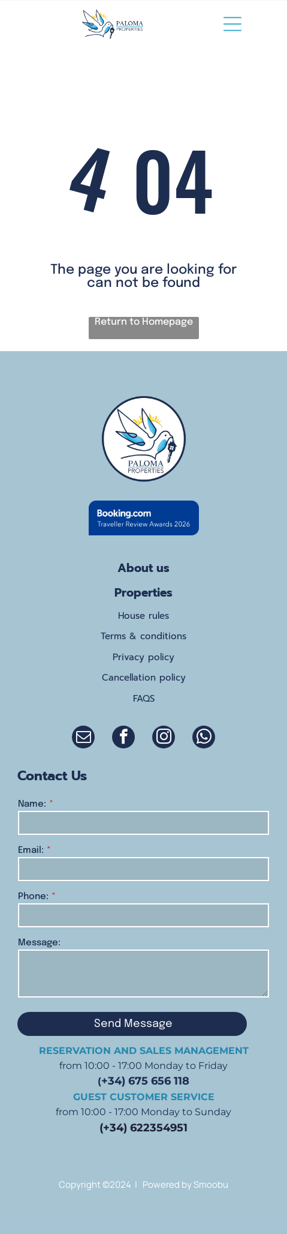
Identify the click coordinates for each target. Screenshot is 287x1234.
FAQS (144, 698)
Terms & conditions (143, 636)
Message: (39, 943)
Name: (32, 804)
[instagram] (163, 738)
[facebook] (123, 738)
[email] (83, 738)
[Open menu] (232, 24)
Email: (31, 850)
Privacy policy (143, 657)
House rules (143, 615)
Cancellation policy (144, 677)
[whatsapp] (203, 738)
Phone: (33, 896)
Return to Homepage (144, 322)
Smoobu (211, 1184)
